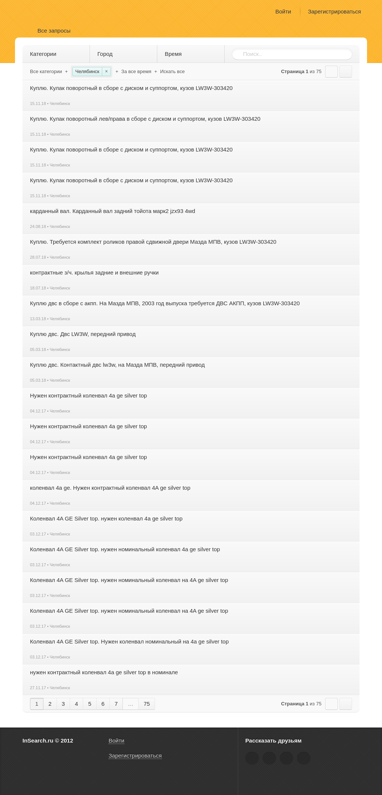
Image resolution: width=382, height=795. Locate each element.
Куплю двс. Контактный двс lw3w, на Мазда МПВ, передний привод (117, 365)
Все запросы (53, 30)
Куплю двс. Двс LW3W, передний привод (83, 334)
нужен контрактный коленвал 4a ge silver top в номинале (104, 672)
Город (124, 54)
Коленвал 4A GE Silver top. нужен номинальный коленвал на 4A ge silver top (129, 580)
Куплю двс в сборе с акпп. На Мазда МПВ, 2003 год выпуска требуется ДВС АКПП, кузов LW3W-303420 (165, 303)
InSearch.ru (44, 11)
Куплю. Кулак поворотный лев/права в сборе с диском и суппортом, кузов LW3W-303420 (145, 119)
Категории (57, 54)
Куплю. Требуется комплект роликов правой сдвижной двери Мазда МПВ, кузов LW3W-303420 (153, 241)
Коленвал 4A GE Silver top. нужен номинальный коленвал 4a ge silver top (125, 549)
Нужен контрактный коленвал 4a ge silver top (88, 395)
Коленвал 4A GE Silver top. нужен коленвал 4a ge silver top (106, 518)
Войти (283, 11)
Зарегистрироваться (334, 11)
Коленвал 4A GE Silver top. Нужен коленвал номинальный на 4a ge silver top (129, 641)
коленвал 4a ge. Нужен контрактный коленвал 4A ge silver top (110, 487)
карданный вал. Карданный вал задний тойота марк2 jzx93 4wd (112, 211)
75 (146, 703)
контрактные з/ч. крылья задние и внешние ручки (94, 272)
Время (192, 54)
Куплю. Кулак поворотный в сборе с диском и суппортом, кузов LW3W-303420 (131, 88)
